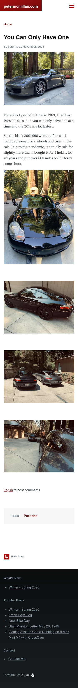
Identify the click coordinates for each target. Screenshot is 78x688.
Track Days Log (20, 615)
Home (8, 24)
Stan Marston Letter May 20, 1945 (34, 626)
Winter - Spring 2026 (24, 587)
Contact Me (16, 659)
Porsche (30, 516)
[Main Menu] (72, 5)
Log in (8, 490)
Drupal (25, 674)
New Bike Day (19, 620)
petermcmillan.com (21, 6)
